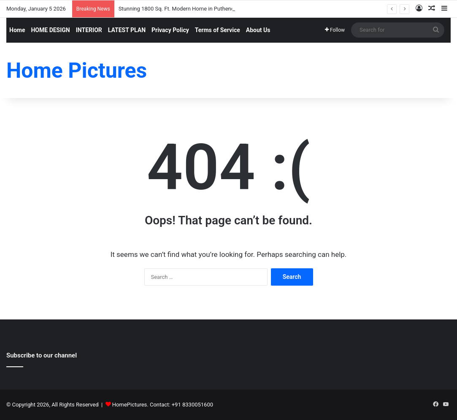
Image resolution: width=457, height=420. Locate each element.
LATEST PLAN (127, 30)
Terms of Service (217, 30)
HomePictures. (131, 404)
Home (17, 30)
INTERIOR (89, 30)
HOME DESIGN (50, 30)
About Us (258, 30)
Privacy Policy (170, 30)
